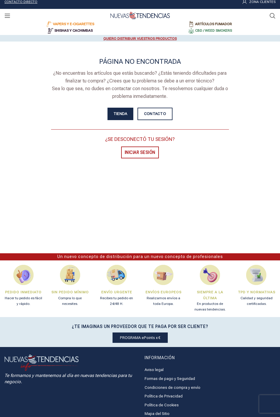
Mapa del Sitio (157, 413)
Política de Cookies (162, 405)
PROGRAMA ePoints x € (140, 337)
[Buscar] (273, 16)
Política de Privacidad (164, 396)
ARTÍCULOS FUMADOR (213, 24)
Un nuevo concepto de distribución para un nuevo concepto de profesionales (140, 256)
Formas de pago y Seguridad (170, 378)
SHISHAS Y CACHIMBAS (73, 30)
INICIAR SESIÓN (140, 152)
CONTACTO (155, 114)
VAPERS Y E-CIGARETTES (73, 24)
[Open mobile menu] (7, 16)
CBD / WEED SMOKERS (213, 30)
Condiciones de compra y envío (172, 387)
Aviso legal (154, 369)
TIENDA (120, 114)
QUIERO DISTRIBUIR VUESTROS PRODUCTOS (140, 38)
